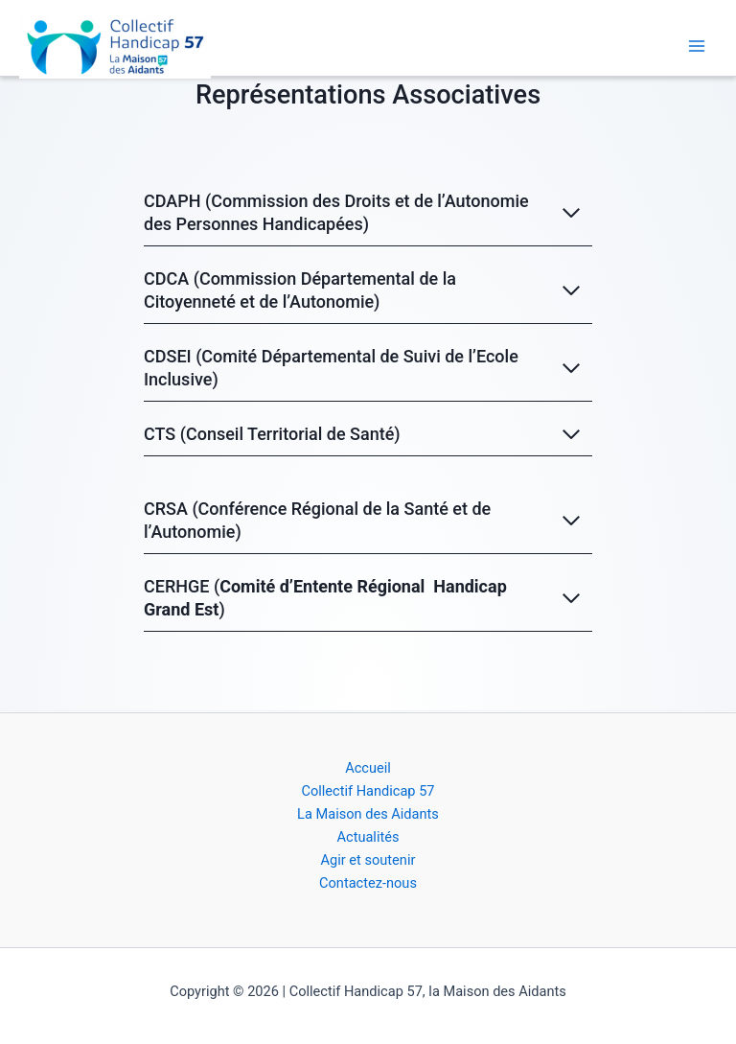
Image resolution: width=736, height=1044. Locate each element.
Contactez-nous (368, 883)
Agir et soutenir (368, 860)
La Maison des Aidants (368, 814)
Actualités (367, 837)
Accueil (368, 768)
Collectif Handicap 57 (367, 791)
